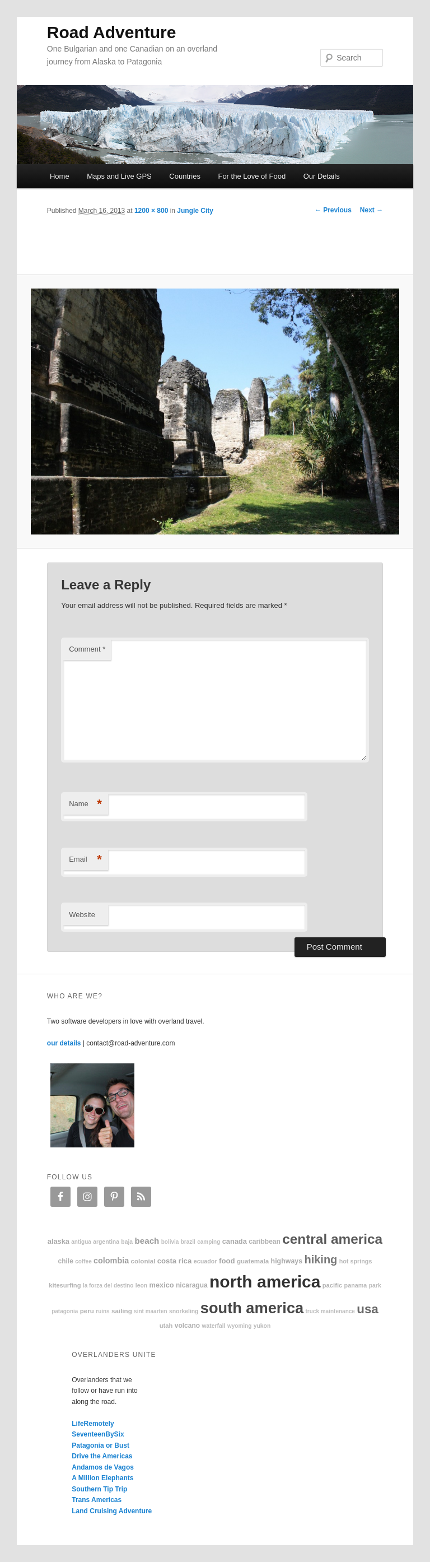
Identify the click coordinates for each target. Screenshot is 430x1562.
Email (85, 860)
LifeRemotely (93, 1424)
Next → (371, 210)
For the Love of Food (252, 176)
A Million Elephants (102, 1478)
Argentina (106, 1242)
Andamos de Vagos (103, 1467)
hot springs (355, 1261)
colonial (143, 1261)
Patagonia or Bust (100, 1445)
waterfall (213, 1326)
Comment (87, 649)
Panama (355, 1285)
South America (251, 1308)
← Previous (333, 210)
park (375, 1285)
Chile (65, 1261)
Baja (127, 1242)
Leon (141, 1285)
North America (264, 1281)
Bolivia (170, 1242)
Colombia (111, 1260)
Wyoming (239, 1326)
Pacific (332, 1285)
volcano (187, 1325)
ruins (102, 1311)
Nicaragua (192, 1285)
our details (64, 1043)
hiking (320, 1259)
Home (59, 176)
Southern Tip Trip (99, 1489)
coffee (83, 1261)
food (227, 1261)
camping (208, 1242)
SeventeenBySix (98, 1434)
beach (146, 1240)
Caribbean (265, 1241)
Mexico (161, 1285)
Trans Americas (96, 1500)
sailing (121, 1310)
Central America (332, 1239)
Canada (234, 1241)
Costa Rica (174, 1261)
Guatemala (253, 1261)
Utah (166, 1325)
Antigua (81, 1242)
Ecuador (205, 1261)
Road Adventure (111, 32)
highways (286, 1261)
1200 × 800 (151, 211)
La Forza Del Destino (108, 1285)
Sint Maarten (150, 1311)
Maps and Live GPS (119, 176)
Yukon (262, 1326)
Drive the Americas (102, 1456)
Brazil (188, 1242)
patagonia (65, 1311)
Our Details (321, 176)
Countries (184, 176)
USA (367, 1309)
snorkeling (184, 1311)
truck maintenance (330, 1311)
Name (85, 804)
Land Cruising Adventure (112, 1511)
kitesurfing (65, 1285)
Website (82, 914)
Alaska (58, 1241)
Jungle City (195, 211)
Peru (87, 1310)
